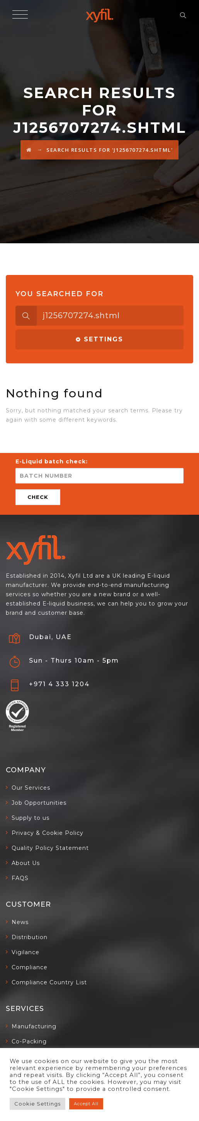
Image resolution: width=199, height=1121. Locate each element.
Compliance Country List (49, 982)
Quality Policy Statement (50, 848)
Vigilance (25, 952)
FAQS (20, 878)
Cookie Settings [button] (37, 1104)
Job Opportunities (39, 802)
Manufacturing (34, 1026)
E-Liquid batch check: (51, 461)
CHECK (37, 497)
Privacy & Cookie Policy (47, 832)
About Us (26, 863)
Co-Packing (29, 1041)
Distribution (30, 937)
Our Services (31, 787)
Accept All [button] (86, 1103)
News (20, 922)
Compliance (30, 967)
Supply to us (30, 817)
